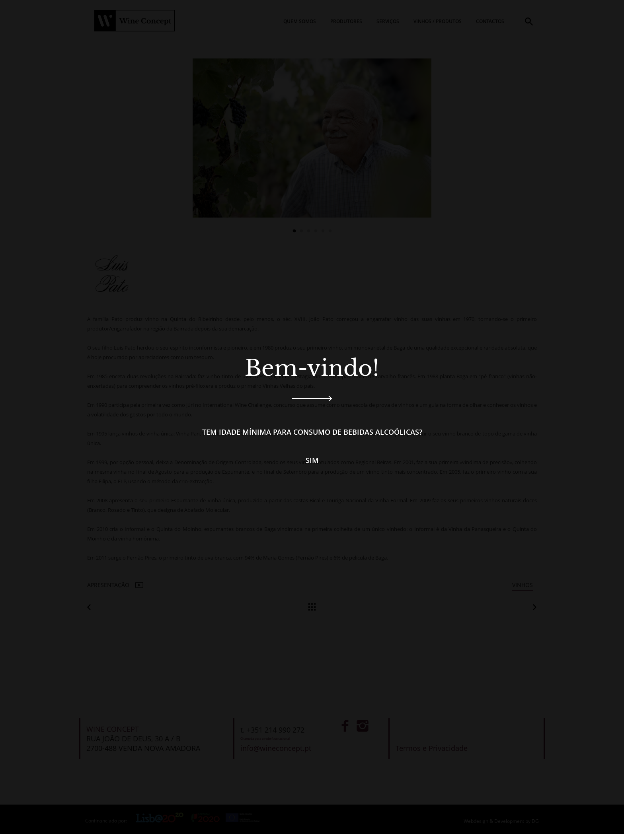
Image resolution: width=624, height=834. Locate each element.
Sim (312, 460)
